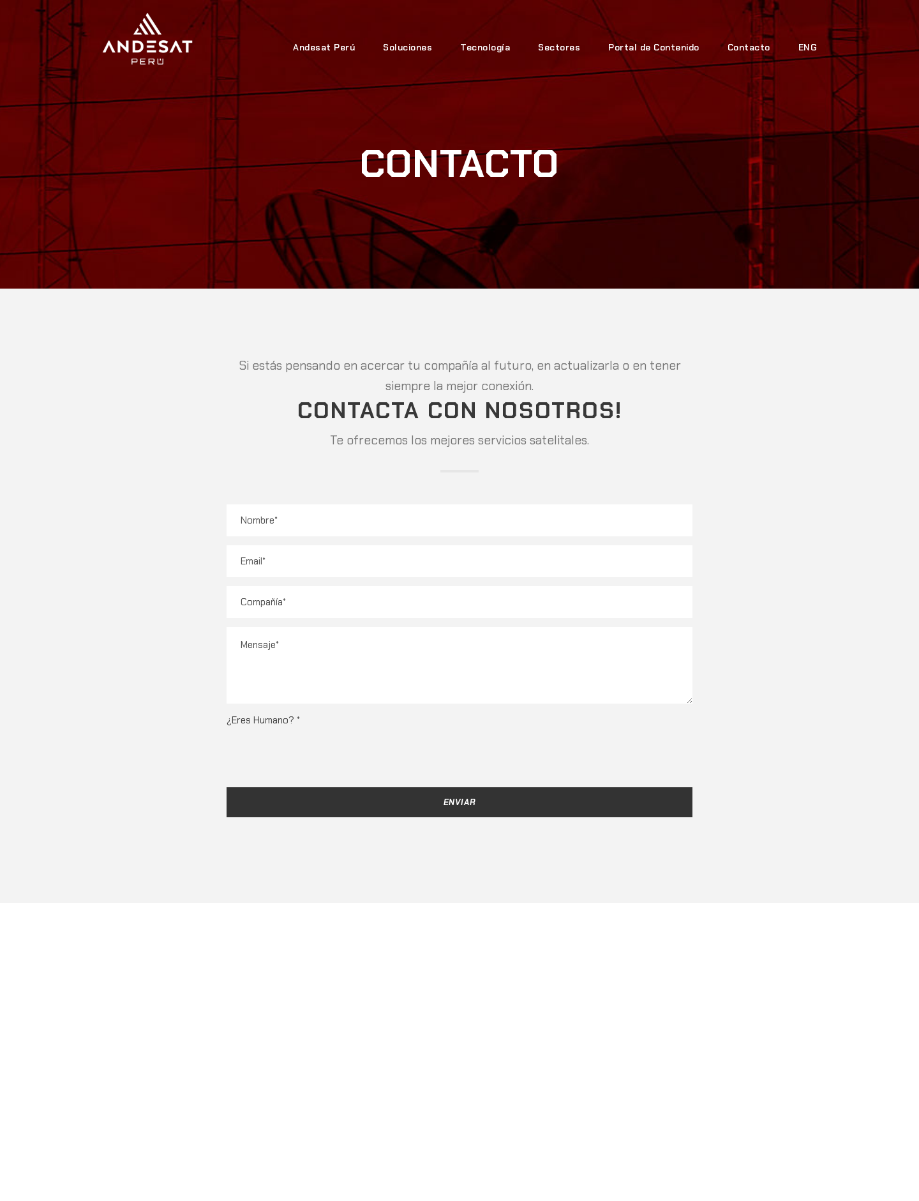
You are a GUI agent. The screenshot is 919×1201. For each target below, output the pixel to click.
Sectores (559, 47)
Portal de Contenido (653, 47)
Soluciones (407, 47)
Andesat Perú (324, 47)
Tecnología (485, 47)
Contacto (749, 47)
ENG (808, 47)
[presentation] (324, 753)
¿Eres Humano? (263, 720)
